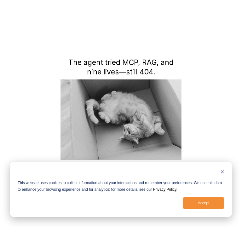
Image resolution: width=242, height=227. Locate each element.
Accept (204, 203)
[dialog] (121, 189)
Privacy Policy (164, 189)
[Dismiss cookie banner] (222, 172)
